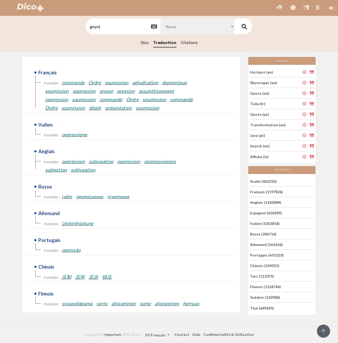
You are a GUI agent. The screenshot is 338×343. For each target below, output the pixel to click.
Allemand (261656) (266, 244)
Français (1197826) (266, 192)
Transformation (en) (268, 125)
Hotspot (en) (261, 72)
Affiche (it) (259, 156)
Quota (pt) (259, 114)
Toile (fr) (257, 104)
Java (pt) (257, 135)
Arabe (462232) (263, 181)
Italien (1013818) (265, 223)
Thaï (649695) (262, 308)
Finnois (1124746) (265, 286)
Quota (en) (259, 93)
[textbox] (123, 26)
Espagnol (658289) (266, 213)
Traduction (164, 42)
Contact (182, 334)
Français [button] (155, 335)
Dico (144, 42)
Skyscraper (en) (263, 82)
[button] (280, 8)
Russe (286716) (263, 234)
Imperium (113, 334)
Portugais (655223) (267, 255)
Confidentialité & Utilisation (228, 334)
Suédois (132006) (265, 297)
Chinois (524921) (264, 265)
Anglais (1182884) (265, 202)
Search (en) (260, 146)
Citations (189, 42)
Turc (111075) (262, 276)
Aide (196, 334)
